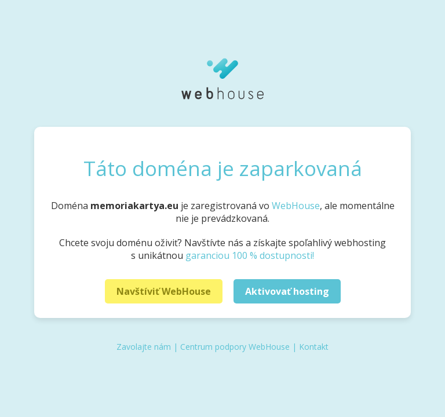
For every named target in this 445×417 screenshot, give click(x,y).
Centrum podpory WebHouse (235, 346)
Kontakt (314, 346)
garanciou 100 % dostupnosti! (249, 255)
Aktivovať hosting (287, 291)
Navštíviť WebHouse (163, 291)
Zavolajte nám (143, 346)
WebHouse (296, 205)
